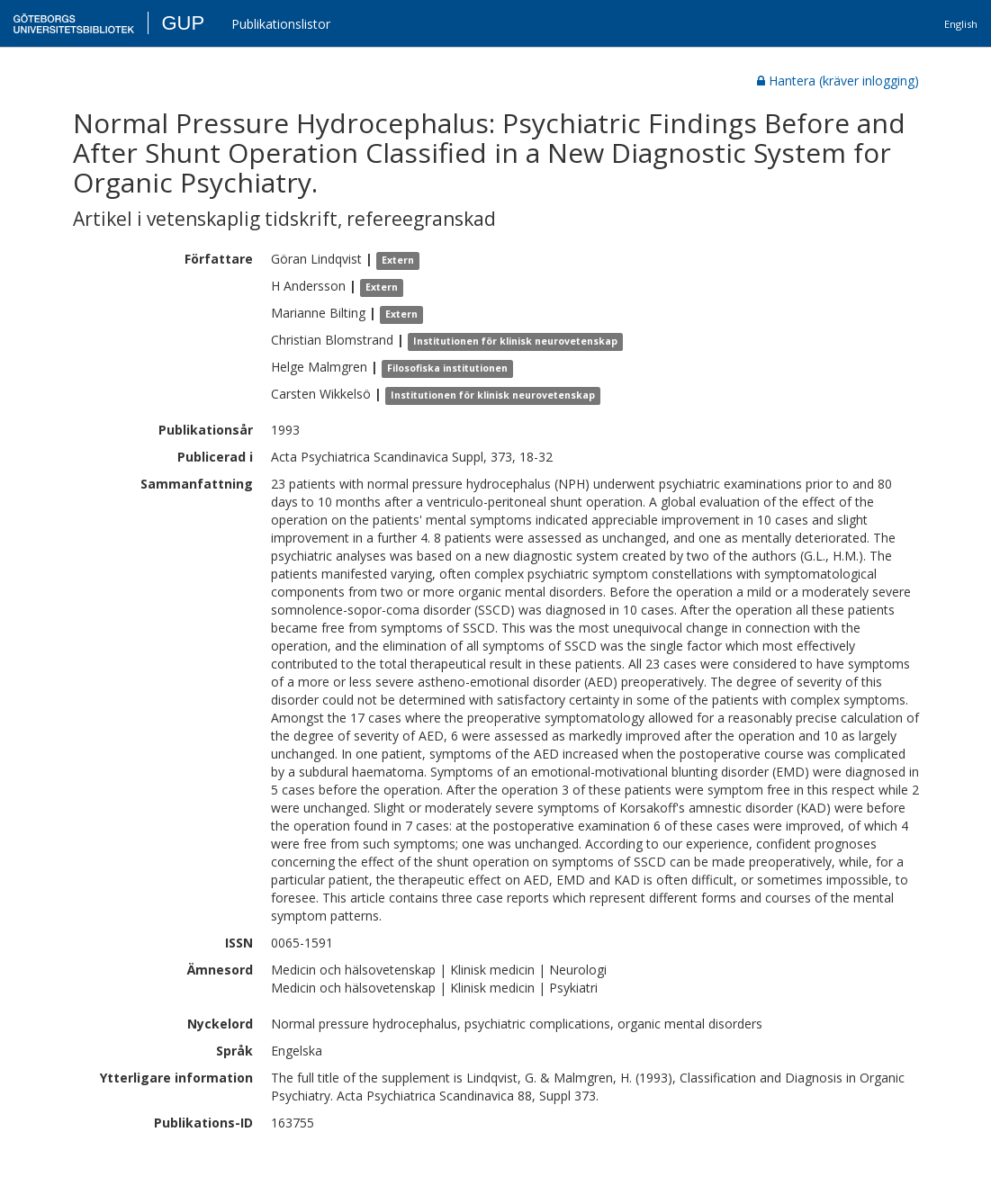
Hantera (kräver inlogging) (838, 80)
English (960, 24)
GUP (182, 23)
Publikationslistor (280, 23)
